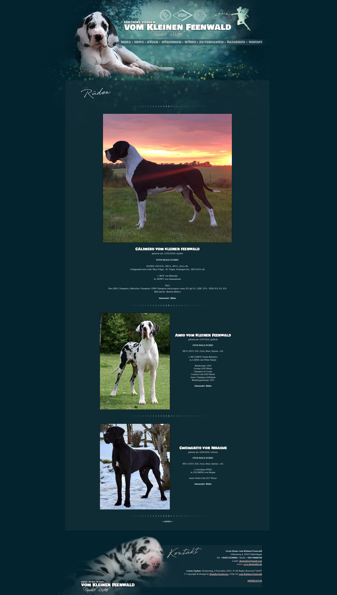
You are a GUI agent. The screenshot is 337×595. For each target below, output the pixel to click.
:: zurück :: (167, 521)
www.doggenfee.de (252, 564)
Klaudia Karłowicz (218, 574)
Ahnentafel (164, 298)
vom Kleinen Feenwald (250, 574)
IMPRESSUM (255, 580)
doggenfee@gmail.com (250, 561)
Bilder (173, 298)
